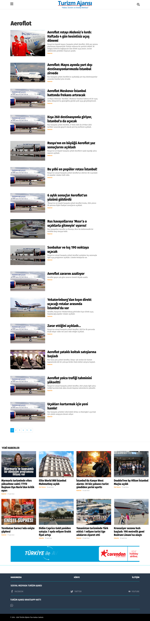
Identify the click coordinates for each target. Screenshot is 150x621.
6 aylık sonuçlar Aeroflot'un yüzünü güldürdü (67, 197)
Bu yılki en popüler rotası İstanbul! (72, 169)
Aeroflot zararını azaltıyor (66, 274)
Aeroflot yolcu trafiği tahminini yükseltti (69, 380)
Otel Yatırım (42, 487)
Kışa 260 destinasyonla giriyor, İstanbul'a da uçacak (69, 119)
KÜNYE (77, 577)
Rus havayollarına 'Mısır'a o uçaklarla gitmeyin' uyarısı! (67, 223)
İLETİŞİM (135, 577)
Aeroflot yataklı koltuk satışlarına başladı (71, 354)
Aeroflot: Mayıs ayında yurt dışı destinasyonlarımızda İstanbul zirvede (69, 69)
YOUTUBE (134, 591)
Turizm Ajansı (25, 617)
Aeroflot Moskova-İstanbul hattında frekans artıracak (66, 93)
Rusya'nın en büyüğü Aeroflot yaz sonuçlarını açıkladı (71, 145)
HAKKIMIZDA (16, 577)
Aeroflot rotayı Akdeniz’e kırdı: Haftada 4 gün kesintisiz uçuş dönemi (69, 36)
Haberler (50, 53)
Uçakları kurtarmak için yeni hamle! (67, 406)
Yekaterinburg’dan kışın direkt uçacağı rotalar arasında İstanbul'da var (69, 304)
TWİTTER (75, 591)
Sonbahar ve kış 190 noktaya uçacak (68, 249)
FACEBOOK (17, 591)
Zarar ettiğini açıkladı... (64, 326)
